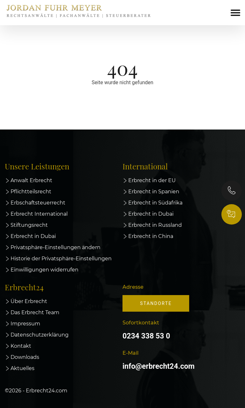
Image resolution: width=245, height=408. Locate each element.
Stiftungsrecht (29, 225)
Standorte (156, 303)
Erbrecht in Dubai (33, 236)
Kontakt (21, 346)
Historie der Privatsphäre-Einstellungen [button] (61, 259)
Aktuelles (22, 368)
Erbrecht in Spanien (153, 192)
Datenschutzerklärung (40, 335)
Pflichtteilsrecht (31, 192)
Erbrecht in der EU (152, 180)
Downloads (25, 357)
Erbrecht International (39, 214)
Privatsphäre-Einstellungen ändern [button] (55, 247)
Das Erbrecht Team (35, 312)
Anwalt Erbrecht (31, 180)
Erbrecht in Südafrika (155, 203)
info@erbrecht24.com (158, 366)
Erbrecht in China (150, 236)
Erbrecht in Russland (155, 225)
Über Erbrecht (29, 301)
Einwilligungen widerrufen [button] (44, 270)
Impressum (25, 324)
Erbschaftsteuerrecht (38, 203)
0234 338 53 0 (146, 336)
